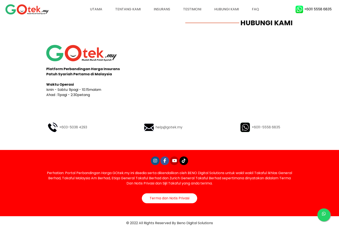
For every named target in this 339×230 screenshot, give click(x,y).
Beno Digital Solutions (195, 223)
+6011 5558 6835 (314, 9)
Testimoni (192, 9)
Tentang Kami (128, 9)
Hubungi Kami (226, 9)
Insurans (162, 9)
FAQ (255, 9)
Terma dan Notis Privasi (169, 198)
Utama (99, 9)
